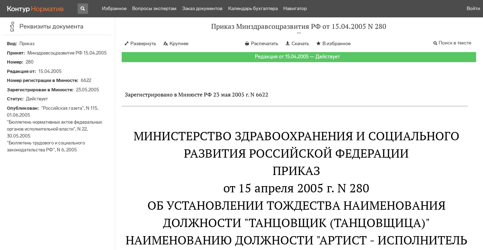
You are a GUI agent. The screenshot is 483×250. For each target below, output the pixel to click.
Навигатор (295, 8)
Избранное (114, 8)
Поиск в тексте (455, 43)
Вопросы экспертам (154, 8)
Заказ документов (202, 8)
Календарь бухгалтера (253, 8)
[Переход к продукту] (35, 8)
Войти (473, 8)
